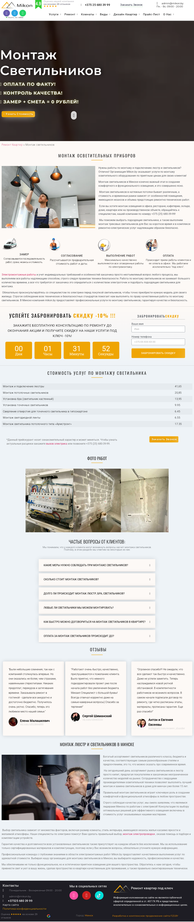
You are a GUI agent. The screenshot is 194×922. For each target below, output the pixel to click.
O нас (168, 14)
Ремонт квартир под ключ (152, 889)
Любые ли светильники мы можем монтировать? (79, 608)
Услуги (55, 14)
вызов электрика (56, 444)
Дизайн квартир (127, 14)
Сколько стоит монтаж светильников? (71, 579)
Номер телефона (142, 337)
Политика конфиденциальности (24, 909)
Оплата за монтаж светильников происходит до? (79, 636)
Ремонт (71, 14)
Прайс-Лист (151, 14)
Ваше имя (138, 324)
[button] (164, 440)
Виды (105, 14)
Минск (89, 915)
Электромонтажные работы (19, 275)
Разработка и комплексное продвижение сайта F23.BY (145, 916)
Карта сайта (11, 905)
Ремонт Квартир (12, 145)
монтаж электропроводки (138, 834)
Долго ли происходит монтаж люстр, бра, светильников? (84, 594)
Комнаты (89, 14)
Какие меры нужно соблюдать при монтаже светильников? (86, 565)
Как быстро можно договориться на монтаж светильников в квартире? (95, 622)
